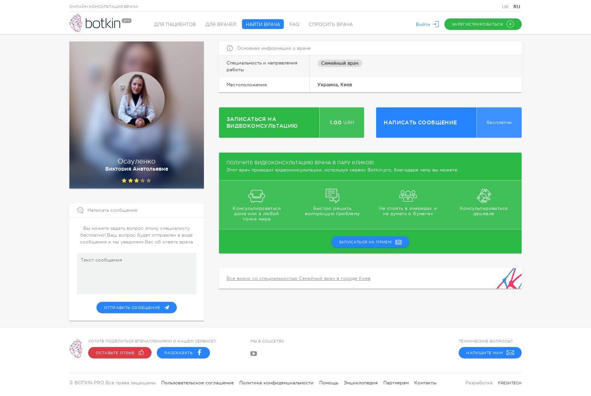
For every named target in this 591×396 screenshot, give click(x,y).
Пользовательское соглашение (197, 382)
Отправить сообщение (136, 307)
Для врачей (220, 24)
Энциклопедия (361, 382)
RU (516, 6)
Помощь (328, 382)
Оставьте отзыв (120, 352)
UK (506, 6)
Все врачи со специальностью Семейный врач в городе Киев (299, 278)
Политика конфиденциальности (276, 382)
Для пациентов (175, 24)
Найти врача (263, 24)
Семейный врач (339, 63)
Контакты (425, 382)
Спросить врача (331, 24)
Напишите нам (490, 352)
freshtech (510, 383)
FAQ (294, 24)
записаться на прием (370, 242)
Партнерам (396, 382)
